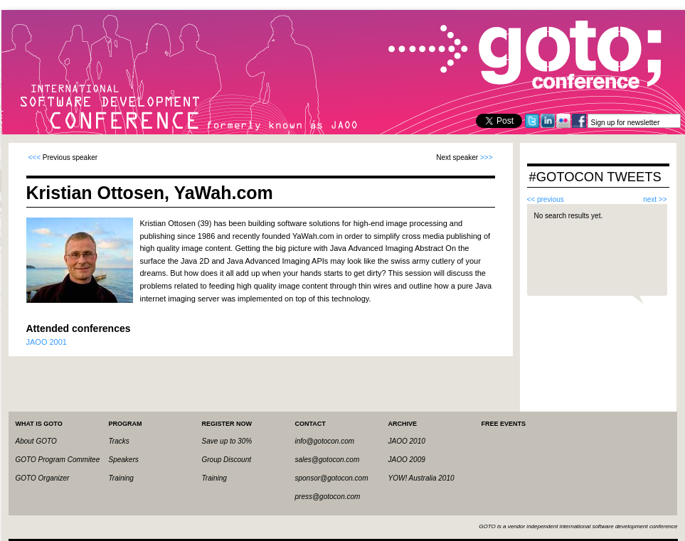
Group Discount (226, 460)
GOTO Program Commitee (58, 460)
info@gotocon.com (325, 441)
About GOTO (36, 441)
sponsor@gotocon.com (331, 478)
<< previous (545, 199)
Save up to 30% (227, 441)
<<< (34, 157)
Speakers (124, 460)
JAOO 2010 (406, 441)
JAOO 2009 (406, 460)
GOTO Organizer (43, 478)
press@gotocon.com (328, 496)
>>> (486, 157)
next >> (655, 199)
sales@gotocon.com (327, 460)
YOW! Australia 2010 (421, 478)
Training (121, 478)
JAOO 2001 (46, 342)
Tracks (119, 441)
